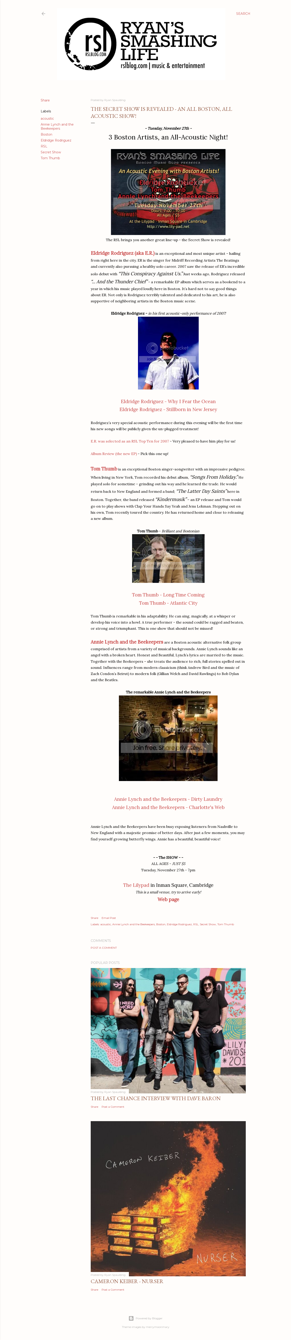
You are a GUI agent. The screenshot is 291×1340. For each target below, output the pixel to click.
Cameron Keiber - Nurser (127, 1281)
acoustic (47, 118)
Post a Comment (104, 947)
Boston (46, 134)
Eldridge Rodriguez (56, 140)
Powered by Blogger (145, 1318)
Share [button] (45, 100)
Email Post (109, 918)
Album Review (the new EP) (114, 453)
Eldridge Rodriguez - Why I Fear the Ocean (168, 401)
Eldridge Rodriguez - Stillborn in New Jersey (168, 409)
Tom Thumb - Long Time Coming (168, 595)
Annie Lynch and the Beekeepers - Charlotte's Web (168, 807)
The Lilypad (136, 885)
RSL (44, 146)
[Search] (243, 13)
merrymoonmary (157, 1327)
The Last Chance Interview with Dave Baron (156, 1098)
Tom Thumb (50, 158)
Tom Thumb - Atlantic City (168, 603)
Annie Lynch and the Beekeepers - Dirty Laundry (168, 799)
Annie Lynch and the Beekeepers (57, 126)
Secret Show (51, 152)
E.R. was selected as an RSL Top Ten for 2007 (130, 441)
